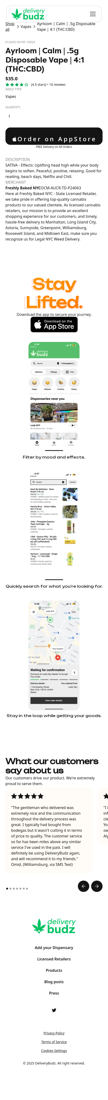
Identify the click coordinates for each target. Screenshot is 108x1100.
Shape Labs (54, 1068)
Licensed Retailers (54, 959)
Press (54, 993)
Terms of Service (54, 1042)
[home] (28, 14)
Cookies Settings (54, 1050)
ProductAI (54, 1077)
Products (54, 970)
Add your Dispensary (54, 947)
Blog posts (54, 981)
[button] (92, 14)
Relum (54, 1086)
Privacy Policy (53, 1033)
